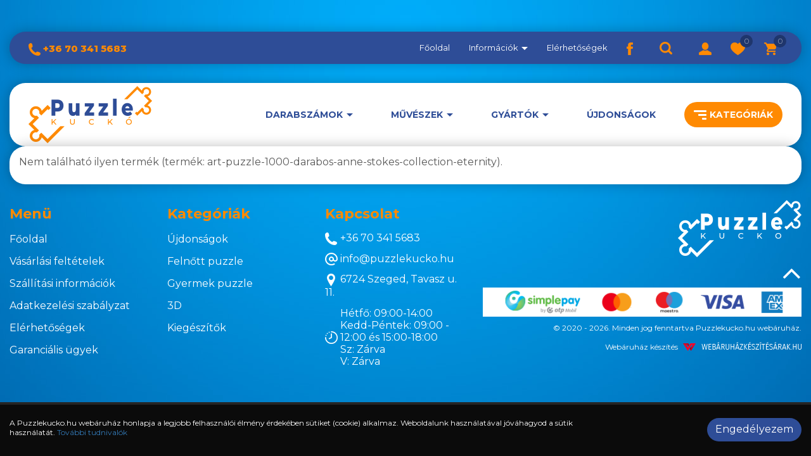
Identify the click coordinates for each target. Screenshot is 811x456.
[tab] (79, 214)
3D (174, 306)
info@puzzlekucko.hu (389, 259)
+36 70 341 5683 (78, 48)
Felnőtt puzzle (205, 261)
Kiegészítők (196, 328)
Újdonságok (621, 114)
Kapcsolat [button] (362, 213)
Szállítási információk (62, 283)
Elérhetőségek (577, 47)
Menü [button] (31, 213)
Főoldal (434, 47)
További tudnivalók (92, 432)
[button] (705, 47)
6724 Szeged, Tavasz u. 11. (391, 285)
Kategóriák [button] (733, 114)
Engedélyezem (754, 429)
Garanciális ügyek (54, 350)
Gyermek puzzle (210, 283)
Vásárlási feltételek (57, 261)
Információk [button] (498, 47)
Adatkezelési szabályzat (70, 306)
